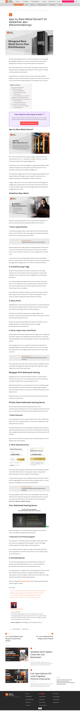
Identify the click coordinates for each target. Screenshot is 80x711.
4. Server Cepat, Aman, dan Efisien (21, 96)
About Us (28, 694)
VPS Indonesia (56, 700)
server (22, 159)
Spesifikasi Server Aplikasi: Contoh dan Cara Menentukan (41, 655)
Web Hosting (55, 694)
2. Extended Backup (18, 108)
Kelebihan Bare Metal (17, 89)
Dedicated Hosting (26, 582)
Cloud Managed (56, 697)
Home (10, 10)
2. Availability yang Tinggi (19, 93)
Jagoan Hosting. (16, 697)
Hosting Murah (29, 697)
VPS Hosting (41, 700)
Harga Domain (56, 703)
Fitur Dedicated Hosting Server (19, 104)
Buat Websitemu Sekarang (68, 1)
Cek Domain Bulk (42, 706)
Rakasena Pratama (17, 610)
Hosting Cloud (25, 629)
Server (21, 10)
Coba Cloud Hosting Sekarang (29, 124)
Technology (15, 10)
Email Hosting (42, 703)
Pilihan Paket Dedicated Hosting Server (21, 99)
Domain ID (28, 706)
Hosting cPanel (42, 697)
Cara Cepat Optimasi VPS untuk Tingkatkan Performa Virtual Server (40, 677)
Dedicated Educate (16, 629)
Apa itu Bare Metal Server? (17, 88)
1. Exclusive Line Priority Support (20, 106)
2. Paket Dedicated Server (19, 103)
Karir (41, 694)
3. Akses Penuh (17, 94)
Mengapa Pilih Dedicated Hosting (20, 98)
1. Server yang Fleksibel (18, 91)
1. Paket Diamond (17, 101)
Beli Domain (28, 703)
